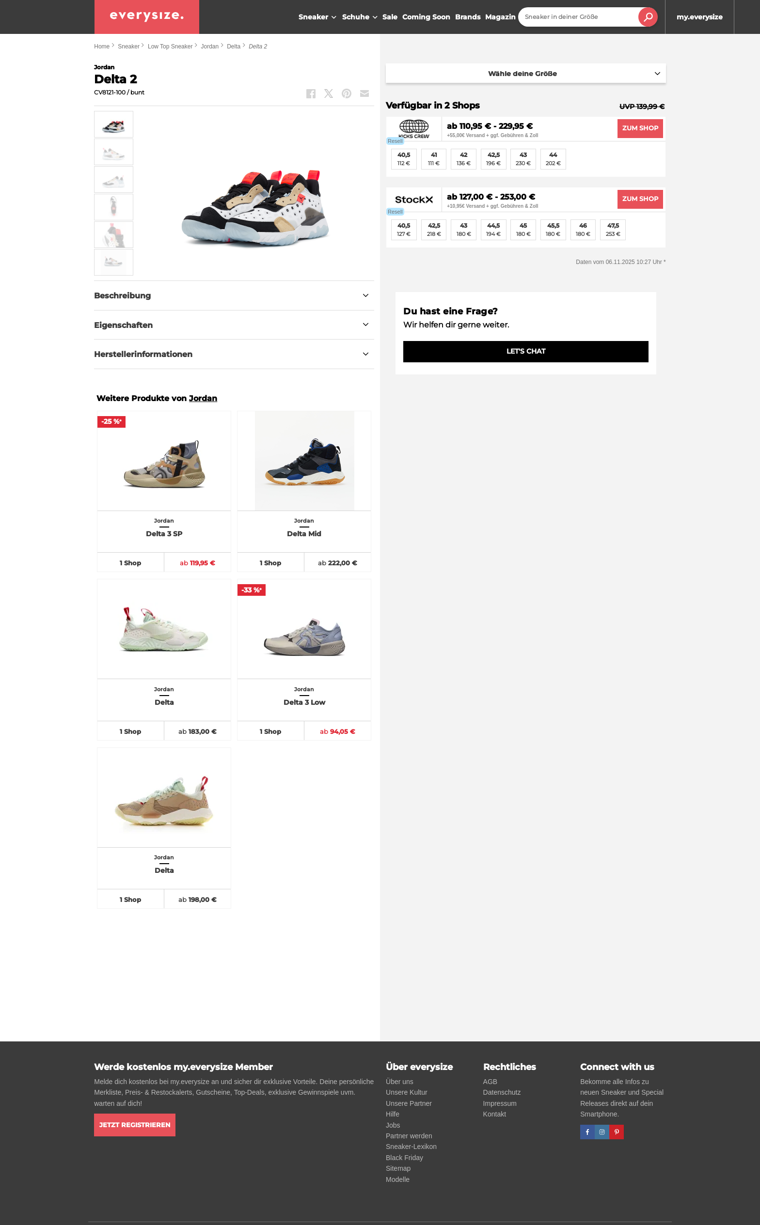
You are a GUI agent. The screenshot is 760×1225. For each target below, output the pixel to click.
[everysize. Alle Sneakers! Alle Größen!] (147, 17)
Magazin (500, 17)
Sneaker (319, 17)
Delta (233, 46)
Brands (467, 17)
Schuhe (361, 17)
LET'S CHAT (526, 351)
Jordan (210, 46)
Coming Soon (426, 17)
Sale (389, 17)
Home (102, 46)
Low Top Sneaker (170, 46)
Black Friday (404, 1158)
